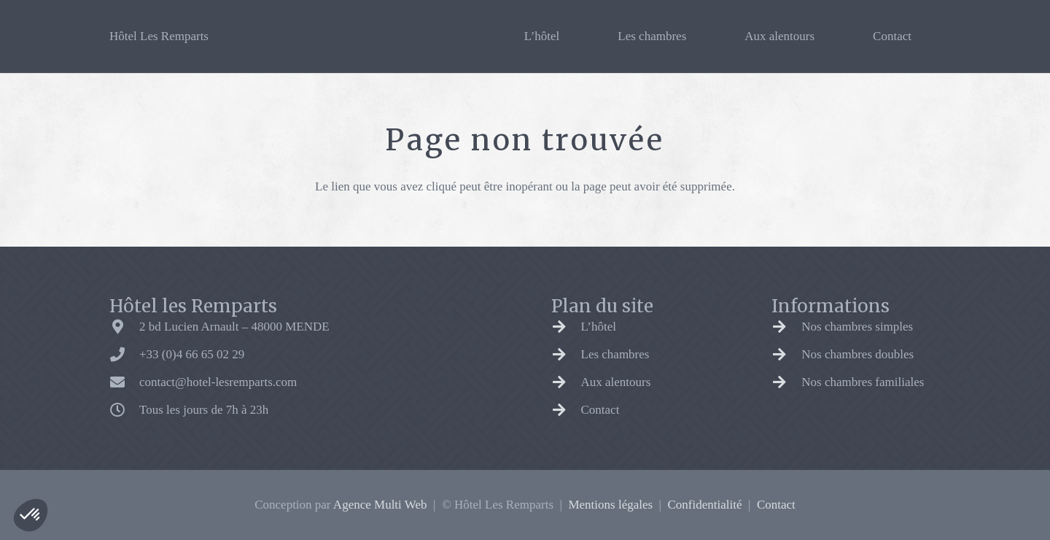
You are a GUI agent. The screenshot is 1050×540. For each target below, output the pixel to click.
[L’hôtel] (566, 327)
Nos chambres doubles (857, 354)
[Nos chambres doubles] (786, 354)
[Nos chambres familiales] (786, 382)
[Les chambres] (566, 354)
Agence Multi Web (380, 505)
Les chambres (615, 354)
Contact (600, 410)
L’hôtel (598, 326)
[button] (30, 515)
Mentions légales (610, 505)
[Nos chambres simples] (786, 327)
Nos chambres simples (857, 326)
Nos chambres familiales (862, 382)
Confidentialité (705, 505)
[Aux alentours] (566, 382)
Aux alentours (616, 382)
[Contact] (566, 410)
